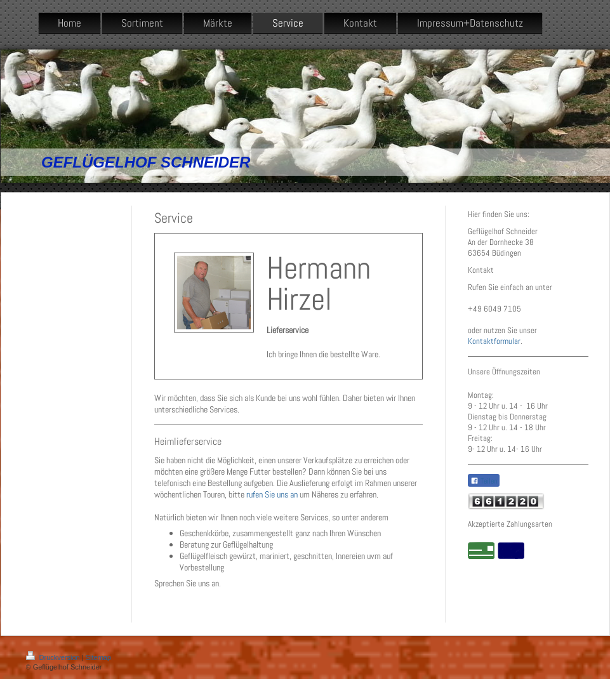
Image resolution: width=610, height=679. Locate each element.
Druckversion (54, 657)
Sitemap (98, 657)
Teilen (483, 481)
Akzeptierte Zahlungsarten (510, 523)
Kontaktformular (494, 341)
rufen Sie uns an (272, 494)
